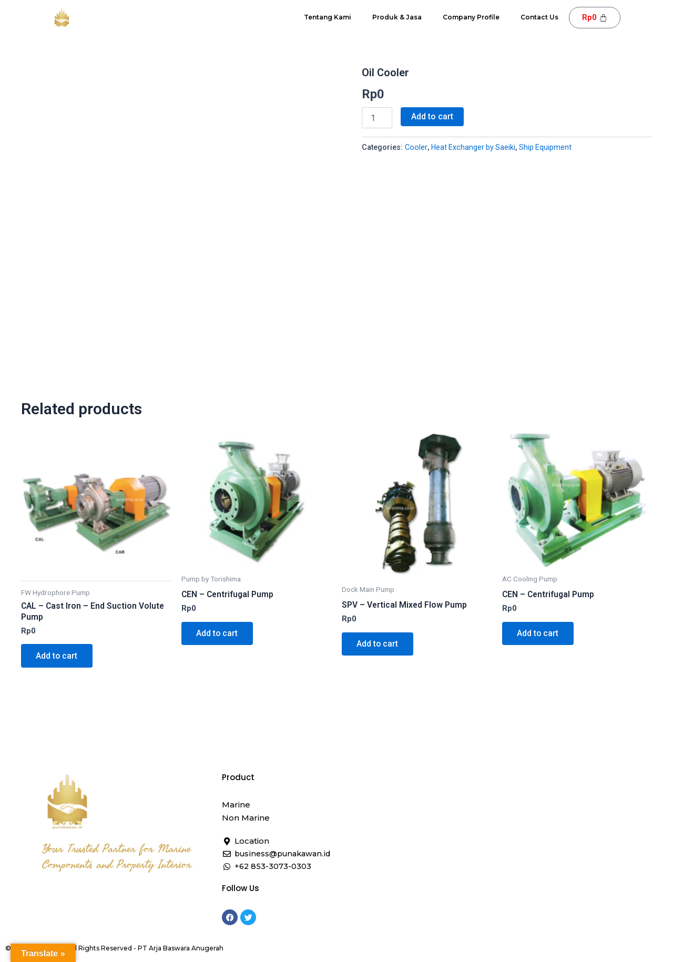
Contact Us (539, 17)
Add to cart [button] (58, 664)
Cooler (416, 147)
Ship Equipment (547, 147)
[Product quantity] (377, 117)
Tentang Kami (327, 17)
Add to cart (432, 116)
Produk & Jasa (397, 17)
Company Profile (471, 17)
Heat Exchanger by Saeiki (474, 147)
